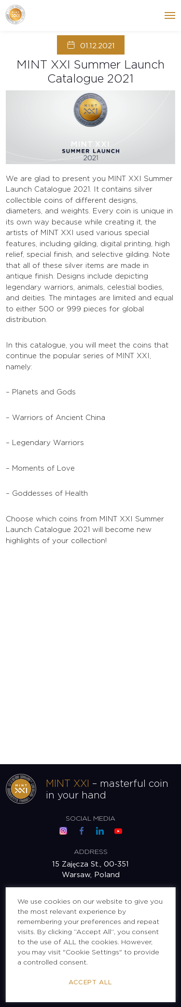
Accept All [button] (90, 982)
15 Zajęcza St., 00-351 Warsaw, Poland (90, 869)
